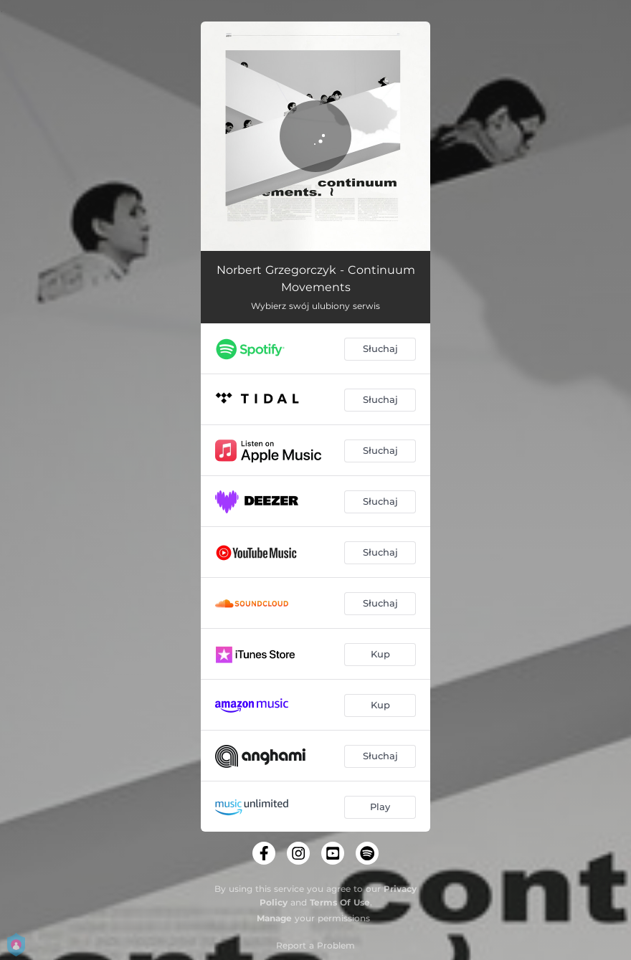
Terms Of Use (340, 902)
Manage (274, 918)
